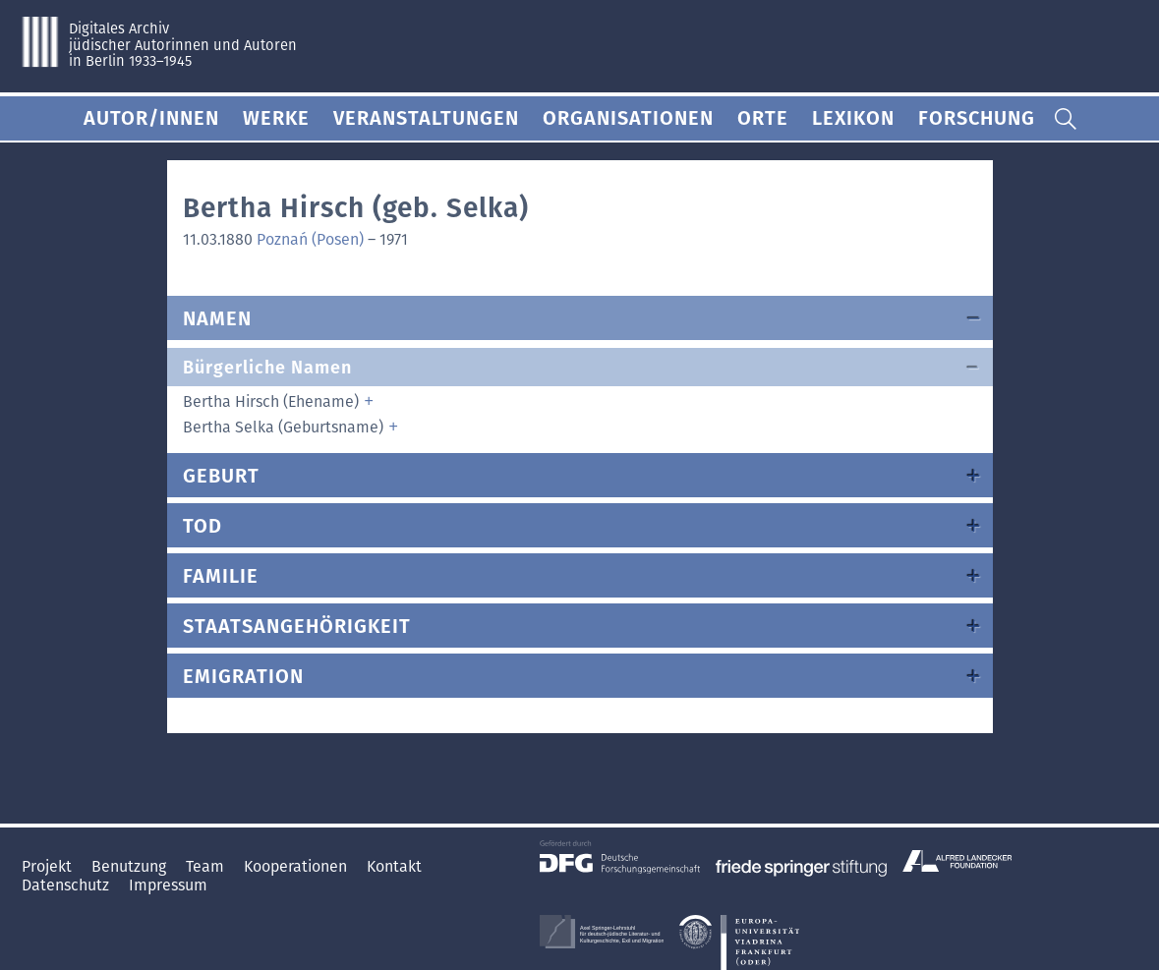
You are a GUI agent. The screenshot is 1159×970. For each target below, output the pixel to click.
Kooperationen (297, 866)
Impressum (168, 885)
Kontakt (394, 866)
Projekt (49, 866)
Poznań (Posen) (310, 239)
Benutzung (130, 866)
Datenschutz (67, 885)
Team (207, 866)
